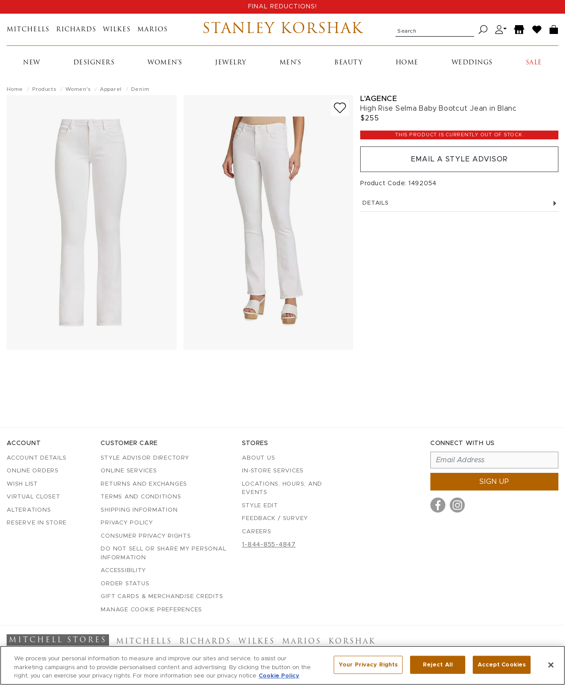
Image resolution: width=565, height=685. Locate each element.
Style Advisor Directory (145, 458)
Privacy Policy (127, 523)
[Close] (551, 664)
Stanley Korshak (282, 29)
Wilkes (117, 29)
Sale (534, 63)
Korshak (352, 641)
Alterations (29, 510)
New (31, 63)
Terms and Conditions (141, 497)
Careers (256, 532)
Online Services (129, 471)
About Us (258, 458)
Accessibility (123, 570)
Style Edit (260, 506)
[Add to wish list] (340, 108)
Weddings (472, 63)
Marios (152, 29)
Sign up (494, 481)
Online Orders (33, 471)
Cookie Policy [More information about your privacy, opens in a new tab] (279, 676)
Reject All (438, 664)
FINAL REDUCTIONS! (282, 7)
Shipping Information (139, 510)
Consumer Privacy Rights (146, 536)
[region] (282, 665)
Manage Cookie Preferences (151, 610)
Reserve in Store (37, 523)
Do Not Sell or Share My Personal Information (163, 553)
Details (459, 203)
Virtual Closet (33, 497)
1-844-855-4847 (269, 545)
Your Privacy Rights (368, 664)
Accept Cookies (502, 664)
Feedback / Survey (275, 518)
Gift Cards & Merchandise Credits (162, 596)
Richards (76, 29)
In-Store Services (273, 471)
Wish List (22, 484)
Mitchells (28, 29)
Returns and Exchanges (144, 484)
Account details (36, 458)
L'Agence (378, 98)
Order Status (125, 584)
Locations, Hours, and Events (282, 488)
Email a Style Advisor (459, 159)
